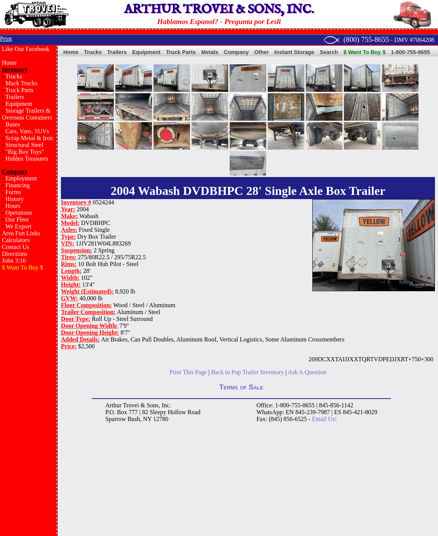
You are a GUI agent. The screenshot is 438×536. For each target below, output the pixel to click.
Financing (17, 185)
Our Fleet (17, 219)
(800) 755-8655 (366, 39)
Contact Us (15, 247)
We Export (18, 226)
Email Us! (324, 419)
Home (9, 62)
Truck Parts (19, 90)
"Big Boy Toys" (24, 151)
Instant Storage (294, 52)
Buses (12, 124)
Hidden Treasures (26, 158)
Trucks (13, 76)
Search (329, 52)
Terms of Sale (241, 387)
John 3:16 (14, 260)
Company (236, 52)
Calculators (16, 240)
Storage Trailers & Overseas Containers (27, 114)
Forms (13, 192)
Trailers (14, 97)
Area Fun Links (21, 233)
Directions (14, 253)
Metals (209, 52)
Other (261, 52)
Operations (18, 212)
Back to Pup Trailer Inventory (247, 372)
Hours (12, 206)
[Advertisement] (28, 398)
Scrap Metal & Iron (29, 138)
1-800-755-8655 (410, 52)
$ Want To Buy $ (364, 52)
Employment (21, 178)
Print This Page (188, 372)
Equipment (18, 103)
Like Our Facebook (25, 49)
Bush (134, 419)
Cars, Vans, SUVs (27, 131)
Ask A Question (307, 372)
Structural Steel (24, 145)
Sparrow (115, 419)
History (14, 199)
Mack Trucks (21, 83)
